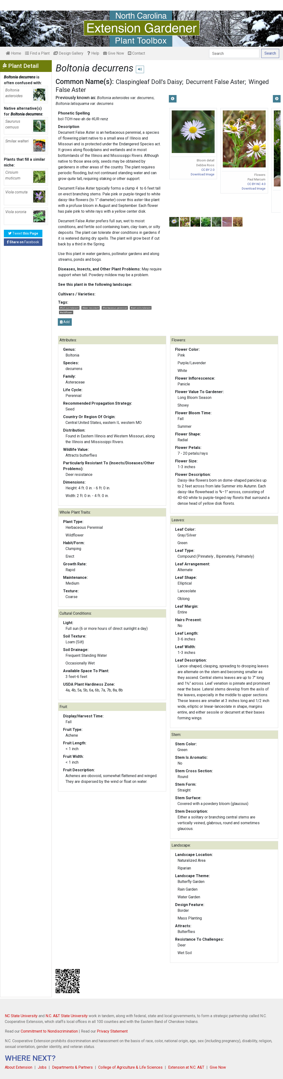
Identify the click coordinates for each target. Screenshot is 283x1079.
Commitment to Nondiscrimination (49, 1031)
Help (93, 53)
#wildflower (66, 312)
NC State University (21, 1016)
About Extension (18, 1067)
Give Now (113, 53)
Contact (136, 53)
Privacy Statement (112, 1031)
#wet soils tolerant (141, 307)
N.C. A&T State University (67, 1016)
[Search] (234, 53)
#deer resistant (90, 307)
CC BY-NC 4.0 (256, 184)
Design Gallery (68, 53)
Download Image (202, 174)
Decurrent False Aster (215, 81)
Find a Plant (37, 53)
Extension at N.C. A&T (186, 1067)
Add (65, 322)
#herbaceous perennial (115, 307)
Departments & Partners (72, 1067)
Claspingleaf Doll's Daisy (149, 81)
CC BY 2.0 (207, 170)
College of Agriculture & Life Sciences (130, 1067)
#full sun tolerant (69, 307)
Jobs (42, 1067)
